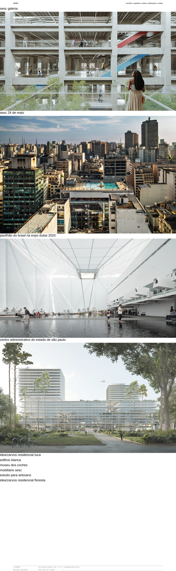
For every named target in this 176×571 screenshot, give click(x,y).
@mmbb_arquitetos (20, 570)
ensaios (144, 3)
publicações (152, 3)
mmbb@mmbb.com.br (71, 567)
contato (160, 3)
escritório (129, 3)
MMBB (15, 3)
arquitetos (137, 3)
